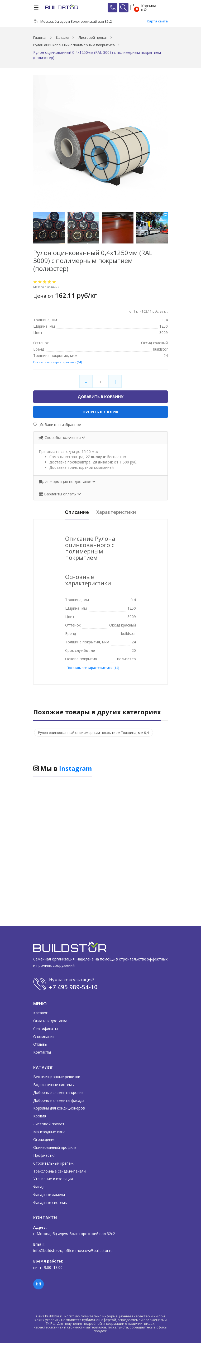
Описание (73, 512)
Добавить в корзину (100, 397)
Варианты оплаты (58, 494)
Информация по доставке (65, 482)
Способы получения (60, 437)
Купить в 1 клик (100, 412)
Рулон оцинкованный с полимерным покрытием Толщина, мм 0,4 (97, 733)
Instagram (75, 769)
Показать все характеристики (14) (57, 362)
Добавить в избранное (57, 424)
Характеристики (118, 512)
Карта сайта (157, 21)
